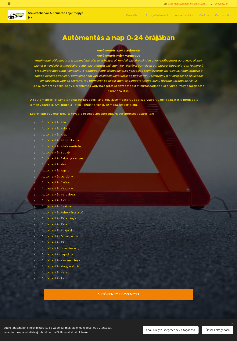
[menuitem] (133, 15)
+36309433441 (221, 3)
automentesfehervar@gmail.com (187, 3)
